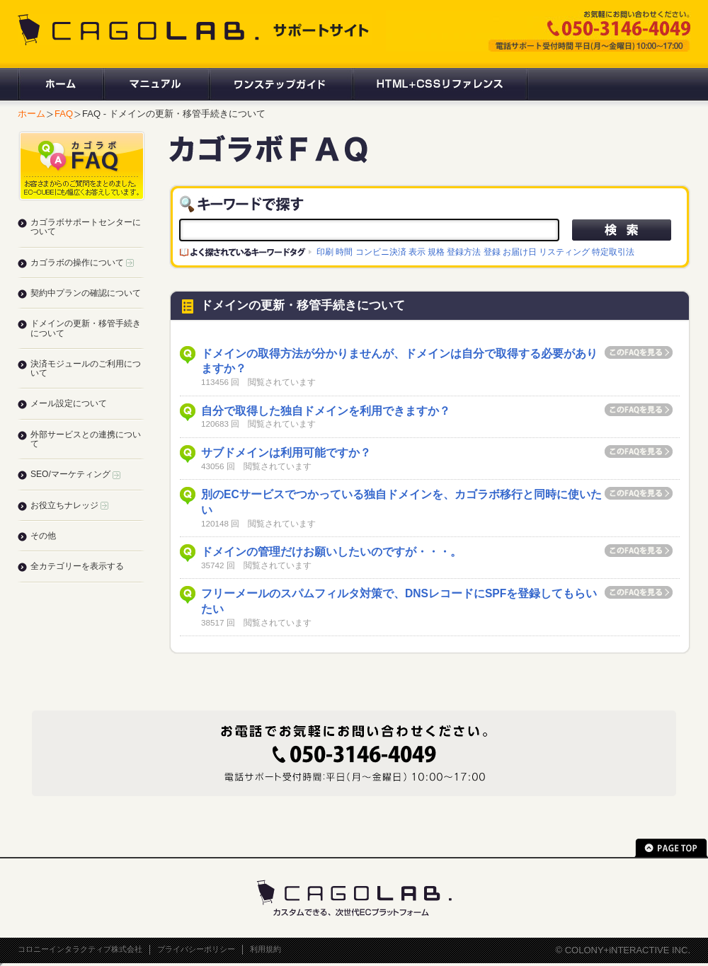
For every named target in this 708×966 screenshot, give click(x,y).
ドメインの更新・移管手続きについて (85, 328)
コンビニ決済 (380, 251)
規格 (436, 251)
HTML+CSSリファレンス (440, 84)
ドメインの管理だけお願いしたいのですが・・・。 (331, 552)
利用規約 (265, 949)
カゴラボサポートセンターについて (85, 226)
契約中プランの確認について (85, 293)
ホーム (60, 84)
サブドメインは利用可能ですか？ (286, 453)
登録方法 (464, 251)
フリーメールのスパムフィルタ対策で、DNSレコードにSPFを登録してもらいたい (399, 601)
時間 (344, 251)
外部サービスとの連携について (85, 439)
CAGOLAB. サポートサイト (195, 29)
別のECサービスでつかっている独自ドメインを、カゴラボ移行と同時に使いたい (401, 502)
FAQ (64, 113)
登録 (492, 251)
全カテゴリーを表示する (77, 566)
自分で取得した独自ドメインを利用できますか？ (325, 411)
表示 (417, 251)
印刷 (324, 251)
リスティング (564, 251)
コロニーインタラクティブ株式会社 (80, 949)
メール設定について (68, 403)
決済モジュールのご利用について (85, 368)
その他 (43, 536)
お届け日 (520, 251)
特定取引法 (613, 251)
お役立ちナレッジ (69, 505)
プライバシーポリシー (196, 949)
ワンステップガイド (280, 84)
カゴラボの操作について (82, 263)
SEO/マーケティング (75, 474)
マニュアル (155, 84)
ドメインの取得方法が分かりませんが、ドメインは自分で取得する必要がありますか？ (399, 361)
